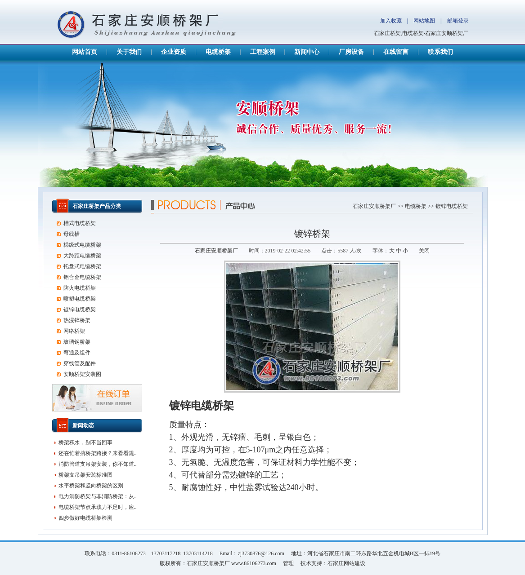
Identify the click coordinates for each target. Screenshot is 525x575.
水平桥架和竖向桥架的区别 (90, 485)
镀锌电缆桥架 (451, 206)
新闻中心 (306, 52)
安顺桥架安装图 (82, 374)
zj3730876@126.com (261, 553)
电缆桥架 (218, 52)
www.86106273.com (253, 563)
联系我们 (440, 52)
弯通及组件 (76, 352)
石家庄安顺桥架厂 (374, 206)
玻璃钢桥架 (76, 342)
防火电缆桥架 (79, 288)
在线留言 (395, 52)
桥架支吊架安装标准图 (85, 475)
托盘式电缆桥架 (82, 266)
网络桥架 (74, 331)
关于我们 (129, 52)
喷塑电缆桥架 (79, 299)
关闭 (424, 251)
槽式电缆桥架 (79, 223)
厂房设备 (351, 52)
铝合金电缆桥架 (82, 277)
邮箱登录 (458, 21)
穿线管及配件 (79, 363)
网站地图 (424, 21)
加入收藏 (391, 21)
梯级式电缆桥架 (82, 245)
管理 (288, 563)
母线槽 (71, 234)
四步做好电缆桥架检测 (85, 518)
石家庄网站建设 (346, 563)
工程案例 (262, 52)
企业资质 (173, 52)
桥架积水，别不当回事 (85, 442)
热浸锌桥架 (76, 320)
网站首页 (84, 52)
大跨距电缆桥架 (82, 255)
